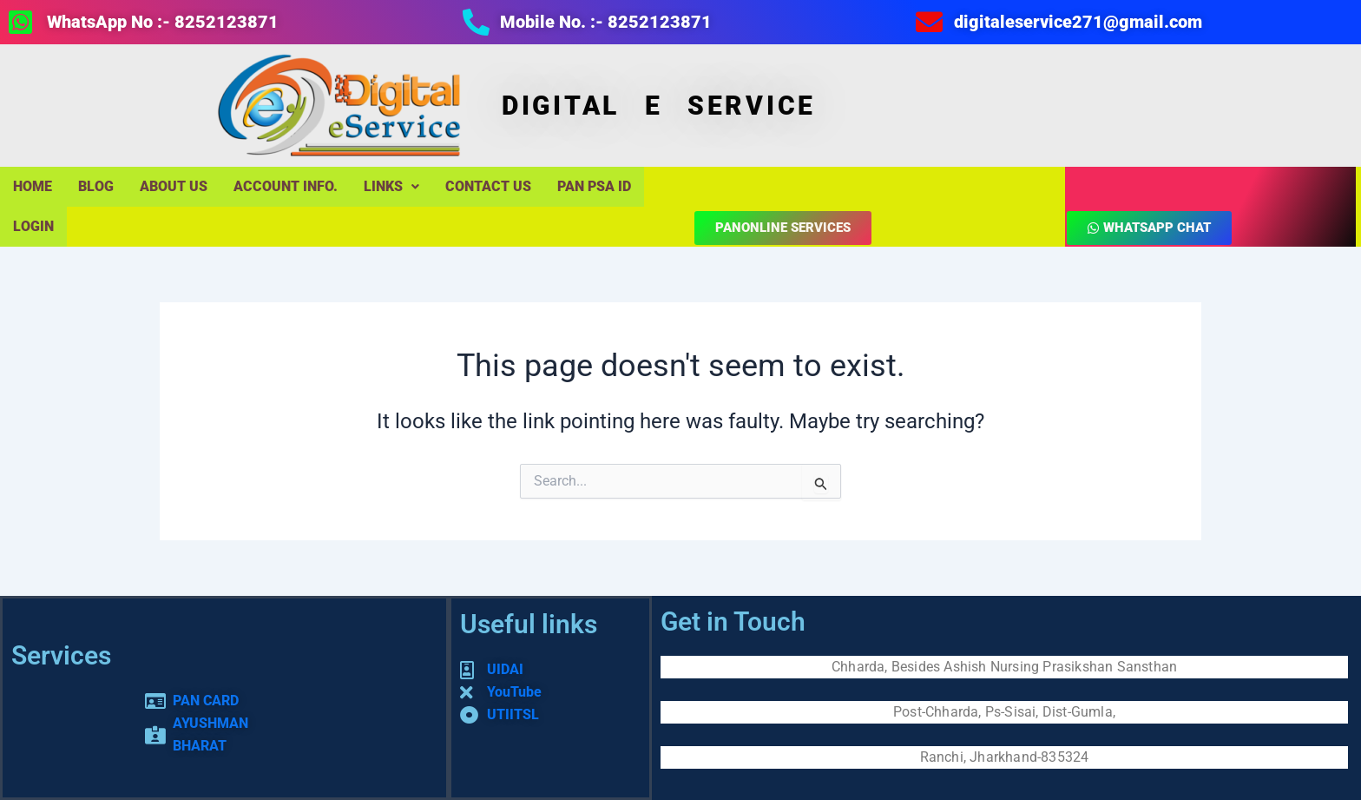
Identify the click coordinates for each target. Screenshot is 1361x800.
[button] (391, 187)
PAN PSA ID (594, 186)
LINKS (391, 186)
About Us (173, 186)
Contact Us (488, 186)
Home (32, 186)
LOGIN (33, 226)
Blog (96, 186)
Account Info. (285, 186)
